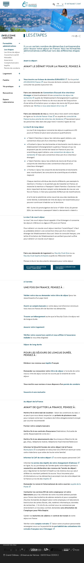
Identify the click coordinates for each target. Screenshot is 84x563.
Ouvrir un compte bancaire (35, 306)
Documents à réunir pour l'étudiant (65, 267)
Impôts (46, 478)
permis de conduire (72, 384)
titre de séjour (57, 371)
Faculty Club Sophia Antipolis (36, 255)
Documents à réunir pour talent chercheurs (36, 267)
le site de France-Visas (43, 116)
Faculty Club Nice (62, 253)
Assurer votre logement (34, 327)
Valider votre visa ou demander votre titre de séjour (46, 295)
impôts (48, 363)
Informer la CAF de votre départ (37, 457)
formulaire (28, 449)
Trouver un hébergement (34, 316)
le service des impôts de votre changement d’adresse (54, 463)
